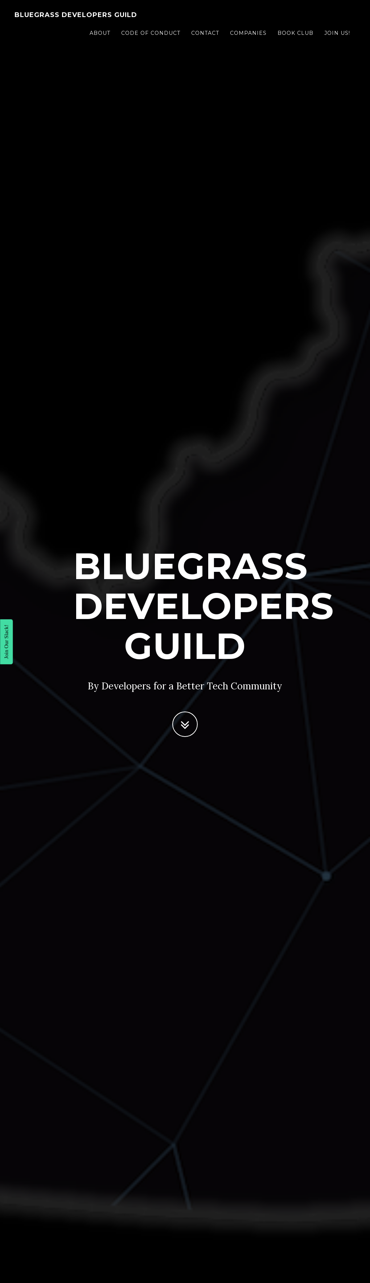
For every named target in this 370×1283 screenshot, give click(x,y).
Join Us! (337, 34)
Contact (205, 34)
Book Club (295, 34)
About (100, 34)
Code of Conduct (150, 34)
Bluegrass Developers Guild (76, 16)
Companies (248, 34)
